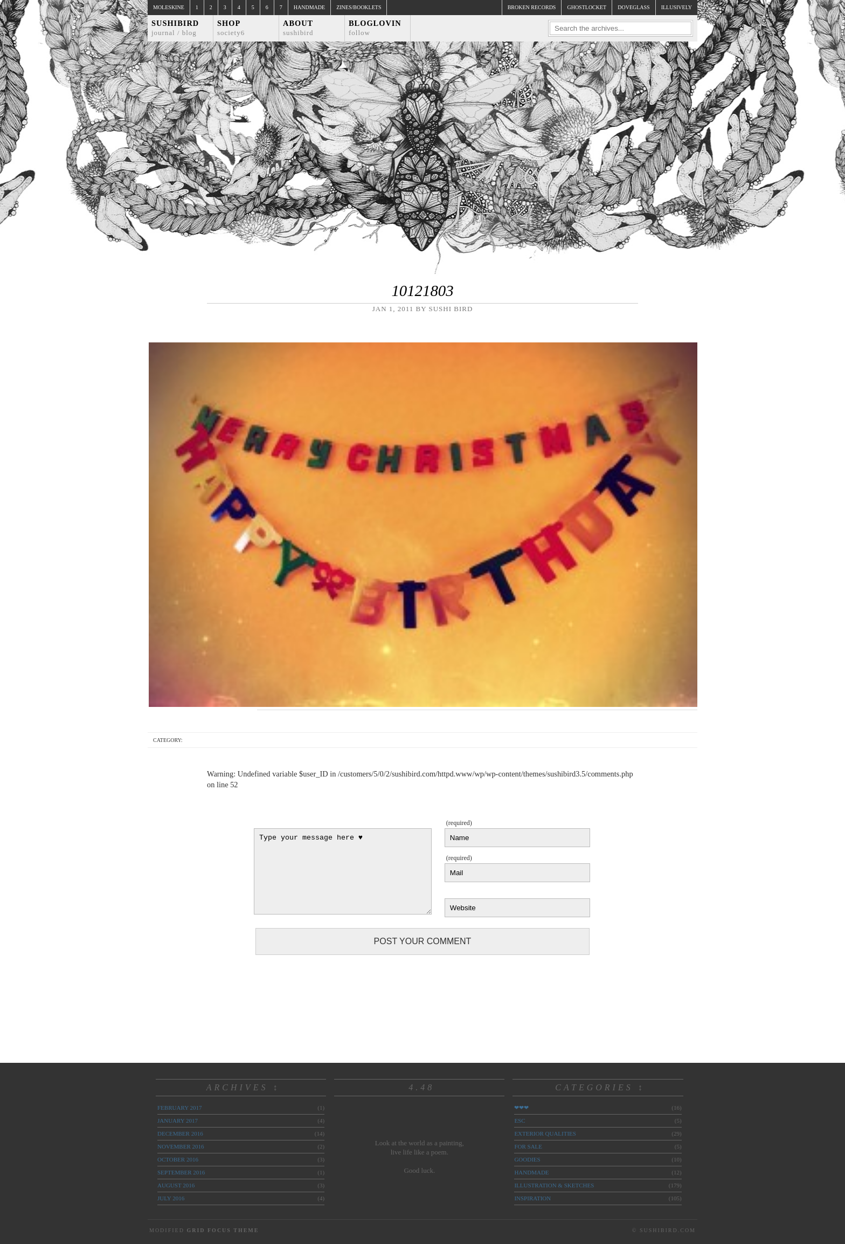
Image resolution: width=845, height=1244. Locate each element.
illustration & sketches (554, 1185)
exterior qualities (545, 1133)
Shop (231, 28)
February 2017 (179, 1107)
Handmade (309, 7)
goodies (527, 1159)
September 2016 (181, 1172)
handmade (531, 1172)
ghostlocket (586, 7)
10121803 (422, 290)
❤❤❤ (521, 1107)
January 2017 (177, 1120)
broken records (532, 7)
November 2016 (180, 1146)
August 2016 (176, 1185)
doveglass (633, 7)
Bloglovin (375, 28)
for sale (528, 1146)
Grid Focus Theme (222, 1230)
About (298, 28)
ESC (519, 1120)
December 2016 (180, 1133)
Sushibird (175, 28)
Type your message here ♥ (343, 871)
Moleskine (168, 7)
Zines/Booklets (358, 7)
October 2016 (177, 1159)
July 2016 (170, 1198)
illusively (676, 7)
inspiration (532, 1198)
